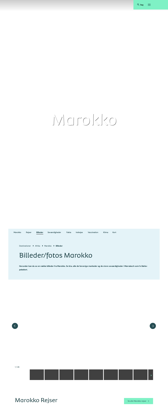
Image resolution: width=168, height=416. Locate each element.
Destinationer (25, 246)
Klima (105, 232)
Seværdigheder (54, 232)
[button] (22, 374)
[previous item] (15, 326)
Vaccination (93, 232)
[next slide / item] (151, 375)
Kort (114, 232)
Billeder (39, 232)
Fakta (68, 232)
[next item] (153, 326)
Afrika (37, 246)
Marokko (17, 232)
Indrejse (79, 232)
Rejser (28, 232)
